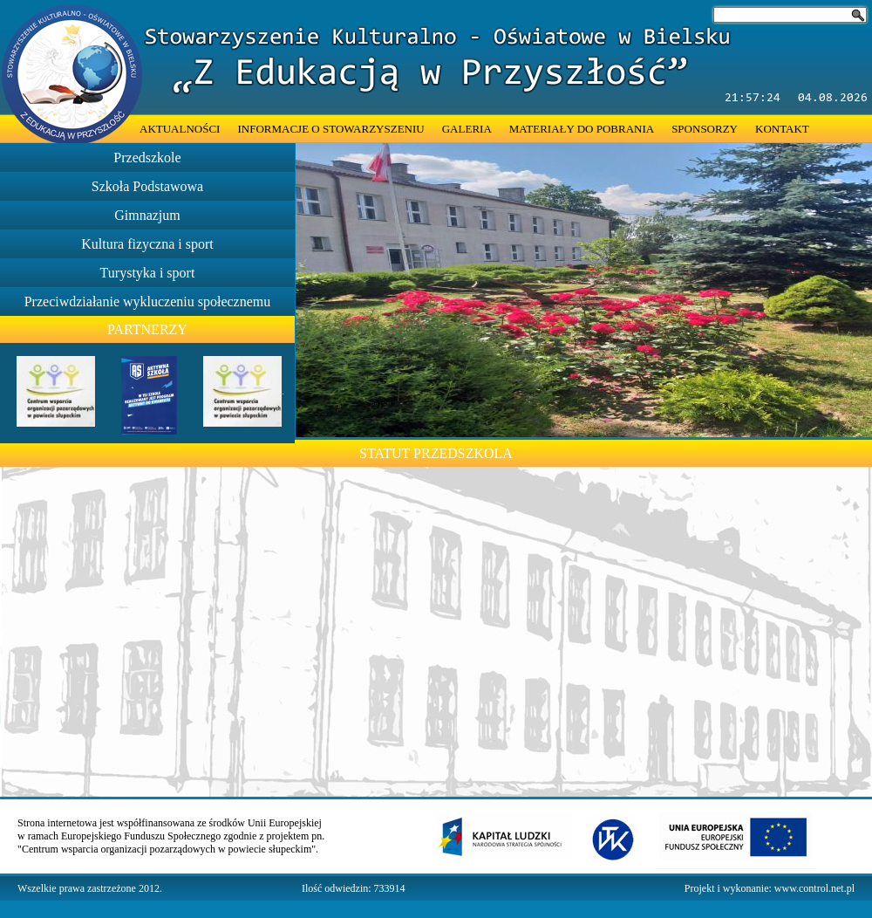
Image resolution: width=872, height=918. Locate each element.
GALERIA (467, 128)
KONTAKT (782, 128)
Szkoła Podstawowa (147, 186)
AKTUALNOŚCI (180, 128)
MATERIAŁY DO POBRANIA (581, 128)
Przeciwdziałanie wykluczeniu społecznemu (147, 301)
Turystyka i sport (147, 272)
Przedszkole (147, 157)
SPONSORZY (704, 128)
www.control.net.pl (814, 888)
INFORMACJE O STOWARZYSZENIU (330, 128)
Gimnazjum (147, 215)
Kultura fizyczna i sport (147, 243)
